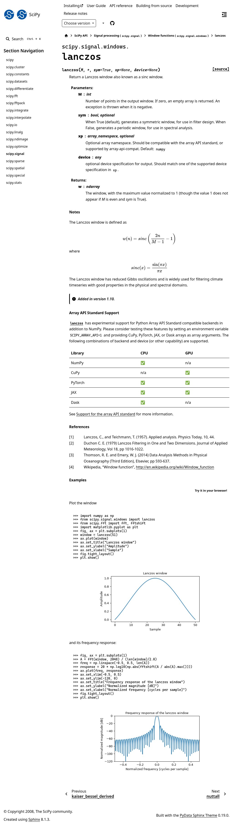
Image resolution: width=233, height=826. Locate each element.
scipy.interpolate (18, 117)
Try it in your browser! (211, 490)
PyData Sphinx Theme (198, 815)
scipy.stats (14, 182)
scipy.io (11, 125)
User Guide (96, 5)
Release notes (75, 13)
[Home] (66, 35)
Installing (72, 5)
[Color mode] (102, 23)
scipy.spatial (15, 168)
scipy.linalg (14, 132)
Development (187, 5)
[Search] (24, 38)
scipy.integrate (17, 110)
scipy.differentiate (19, 88)
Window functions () (178, 35)
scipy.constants (17, 74)
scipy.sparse (15, 161)
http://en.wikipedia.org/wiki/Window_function (175, 467)
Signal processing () (118, 35)
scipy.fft (12, 96)
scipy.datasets (16, 81)
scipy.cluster (15, 67)
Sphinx (34, 819)
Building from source (154, 5)
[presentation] (149, 239)
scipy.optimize (17, 146)
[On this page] (224, 14)
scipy (9, 60)
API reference (120, 5)
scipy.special (15, 175)
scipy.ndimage (17, 139)
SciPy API (81, 35)
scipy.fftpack (15, 103)
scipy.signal (15, 154)
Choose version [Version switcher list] (77, 23)
